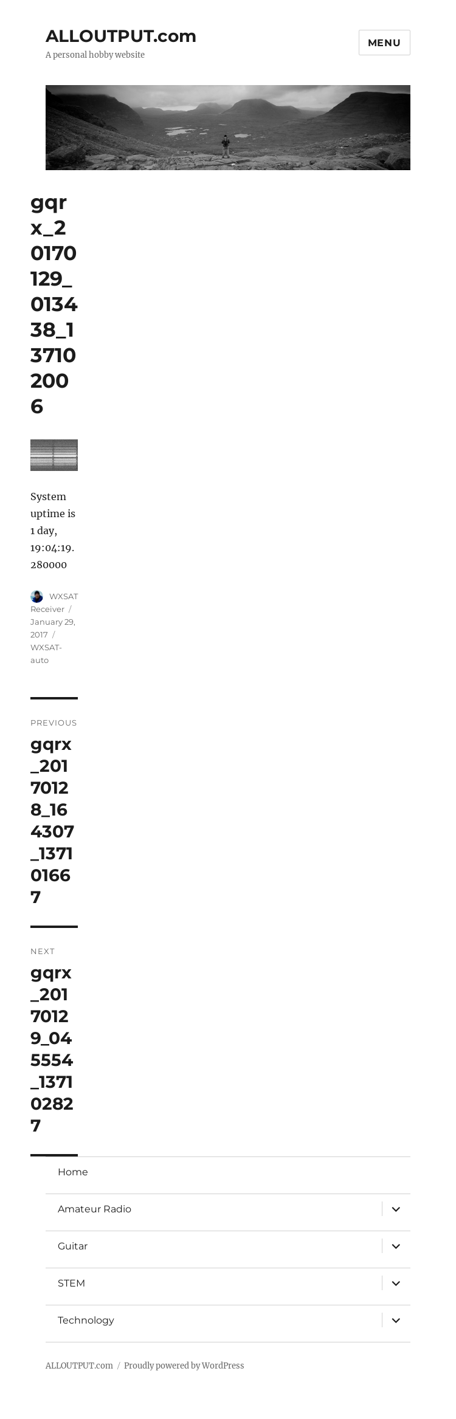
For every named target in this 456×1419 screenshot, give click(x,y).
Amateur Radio (94, 1209)
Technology (86, 1320)
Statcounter (29, 1410)
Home (73, 1172)
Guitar (73, 1246)
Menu (384, 43)
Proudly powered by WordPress (184, 1366)
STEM (71, 1283)
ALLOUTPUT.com (121, 36)
